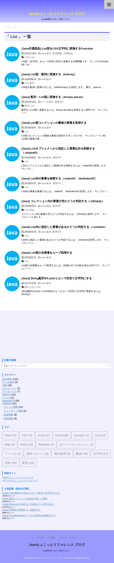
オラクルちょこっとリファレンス (20, 480)
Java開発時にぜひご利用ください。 (57, 551)
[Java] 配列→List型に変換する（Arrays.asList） (53, 97)
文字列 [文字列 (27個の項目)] (100, 453)
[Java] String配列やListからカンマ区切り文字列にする (57, 278)
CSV (27, 57)
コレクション (9, 388)
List (32, 57)
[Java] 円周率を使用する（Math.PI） (21, 510)
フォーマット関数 (13, 411)
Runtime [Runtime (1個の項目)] (46, 444)
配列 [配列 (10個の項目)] (28, 462)
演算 (4, 385)
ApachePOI (8, 400)
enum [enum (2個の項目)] (44, 435)
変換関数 (57, 53)
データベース (9, 391)
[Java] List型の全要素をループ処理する (47, 252)
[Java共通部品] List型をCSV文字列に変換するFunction (57, 48)
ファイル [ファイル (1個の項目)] (13, 453)
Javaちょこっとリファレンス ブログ (57, 14)
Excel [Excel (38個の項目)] (62, 435)
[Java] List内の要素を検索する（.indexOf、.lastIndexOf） (59, 178)
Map (32, 210)
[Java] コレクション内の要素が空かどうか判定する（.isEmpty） (63, 201)
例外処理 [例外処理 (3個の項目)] (62, 453)
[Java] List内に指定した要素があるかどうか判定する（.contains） (64, 226)
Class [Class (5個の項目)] (10, 435)
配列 (32, 83)
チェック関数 (11, 407)
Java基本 (46, 53)
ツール (5, 397)
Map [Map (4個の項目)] (10, 444)
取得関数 (8, 418)
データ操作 (47, 102)
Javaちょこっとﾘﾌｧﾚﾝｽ (68, 537)
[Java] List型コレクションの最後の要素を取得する (54, 122)
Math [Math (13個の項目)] (26, 444)
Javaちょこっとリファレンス (17, 477)
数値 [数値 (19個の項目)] (82, 453)
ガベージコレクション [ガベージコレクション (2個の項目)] (76, 444)
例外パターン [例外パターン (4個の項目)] (37, 453)
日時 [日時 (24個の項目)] (11, 462)
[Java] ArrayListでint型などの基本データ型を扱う (28, 504)
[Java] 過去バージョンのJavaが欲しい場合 (25, 498)
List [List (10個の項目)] (100, 435)
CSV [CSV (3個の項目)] (27, 435)
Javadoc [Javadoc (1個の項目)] (82, 435)
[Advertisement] (24, 334)
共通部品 (68, 53)
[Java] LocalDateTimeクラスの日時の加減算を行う (29, 515)
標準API (59, 102)
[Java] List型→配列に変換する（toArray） (49, 74)
